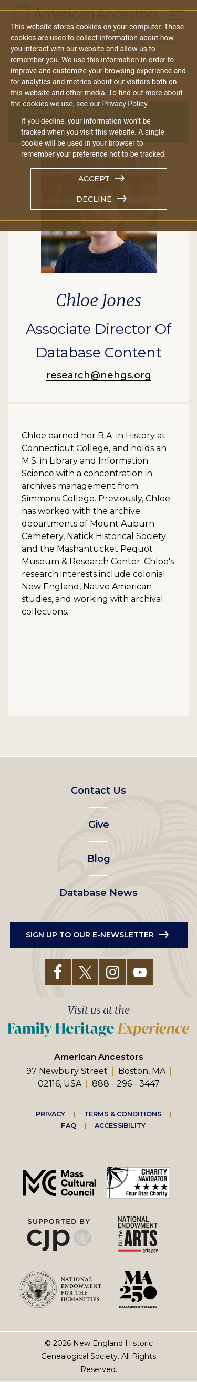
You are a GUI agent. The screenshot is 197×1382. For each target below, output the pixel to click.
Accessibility (120, 1125)
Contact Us (98, 790)
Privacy (50, 1114)
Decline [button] (94, 199)
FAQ (68, 1125)
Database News (98, 892)
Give (98, 824)
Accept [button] (94, 178)
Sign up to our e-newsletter (90, 934)
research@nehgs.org (98, 375)
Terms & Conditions (122, 1114)
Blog (98, 858)
